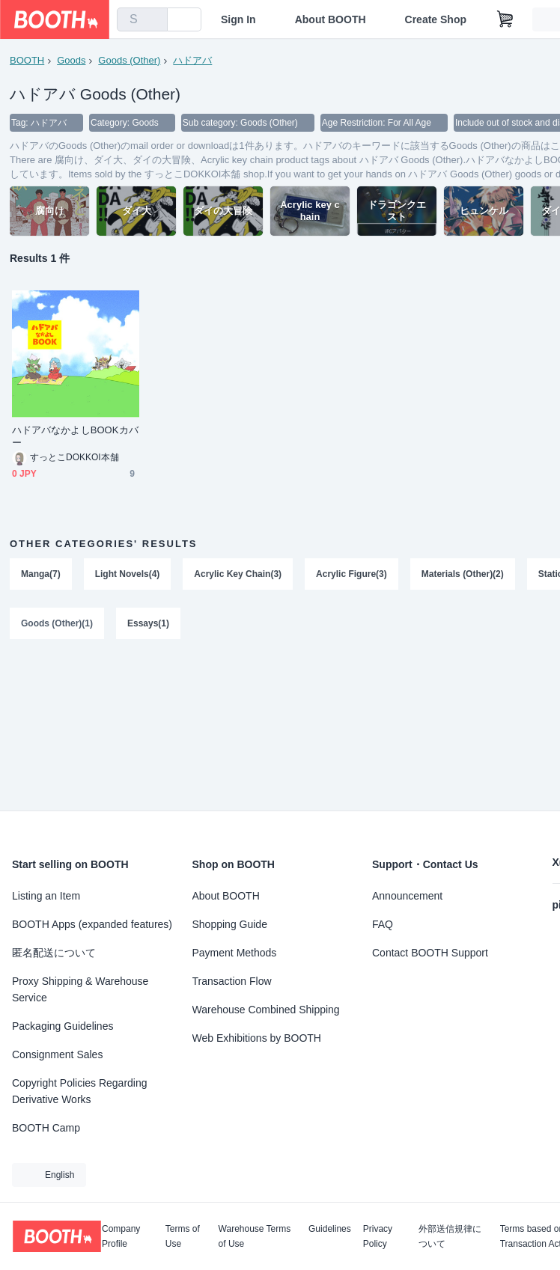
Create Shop (435, 19)
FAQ (382, 924)
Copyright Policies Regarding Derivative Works (79, 1091)
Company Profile (121, 1236)
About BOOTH (330, 19)
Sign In (238, 19)
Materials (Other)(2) (462, 574)
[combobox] (142, 19)
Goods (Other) (129, 60)
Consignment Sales (57, 1054)
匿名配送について (54, 953)
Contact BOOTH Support (430, 953)
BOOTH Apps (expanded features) (92, 924)
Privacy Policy (377, 1236)
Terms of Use (182, 1236)
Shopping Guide (229, 924)
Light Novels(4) (127, 574)
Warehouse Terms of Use (255, 1236)
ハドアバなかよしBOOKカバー (75, 436)
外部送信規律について (450, 1236)
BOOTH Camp (46, 1128)
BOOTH (27, 60)
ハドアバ (192, 60)
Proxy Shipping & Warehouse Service (80, 989)
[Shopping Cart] (505, 19)
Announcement (407, 896)
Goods (71, 60)
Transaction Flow (232, 981)
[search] (153, 20)
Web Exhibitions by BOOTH (256, 1038)
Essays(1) (148, 623)
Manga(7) (41, 574)
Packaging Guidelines (62, 1026)
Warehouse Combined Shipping (266, 1010)
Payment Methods (234, 953)
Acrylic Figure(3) (351, 574)
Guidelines (329, 1229)
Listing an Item (46, 896)
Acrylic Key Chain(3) (237, 574)
